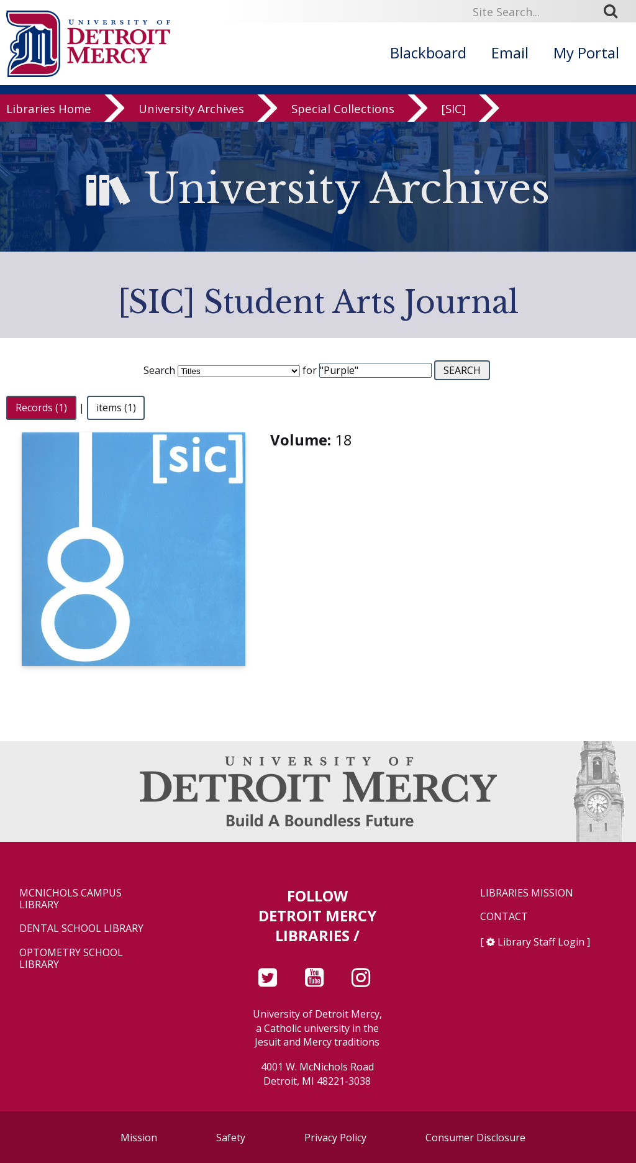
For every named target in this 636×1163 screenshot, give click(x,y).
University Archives (191, 119)
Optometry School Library (71, 958)
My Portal (586, 52)
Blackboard (428, 52)
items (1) (116, 407)
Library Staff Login (540, 942)
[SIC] (454, 119)
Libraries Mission (526, 893)
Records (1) (41, 407)
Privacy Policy (335, 1137)
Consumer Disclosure (475, 1137)
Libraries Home (48, 119)
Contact (504, 917)
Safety (230, 1137)
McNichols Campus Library (70, 899)
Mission (138, 1137)
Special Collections (342, 119)
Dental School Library (81, 928)
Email (510, 52)
